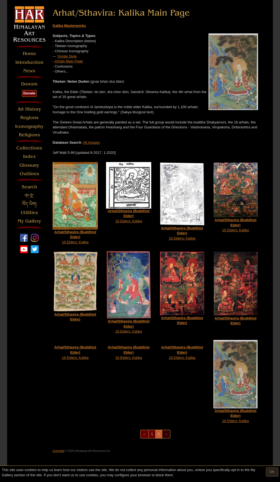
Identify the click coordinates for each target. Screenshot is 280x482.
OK (272, 472)
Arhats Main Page (69, 61)
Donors (29, 83)
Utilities (29, 212)
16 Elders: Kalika (75, 203)
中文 (29, 195)
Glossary (29, 165)
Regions (29, 117)
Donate (29, 93)
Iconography (29, 126)
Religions (29, 134)
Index (29, 156)
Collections (29, 148)
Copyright (58, 450)
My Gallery (29, 221)
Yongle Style (67, 56)
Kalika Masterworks (69, 26)
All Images (91, 142)
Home (29, 53)
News (29, 70)
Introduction (29, 62)
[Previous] (144, 434)
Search (29, 186)
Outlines (29, 173)
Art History (29, 109)
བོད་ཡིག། (29, 204)
